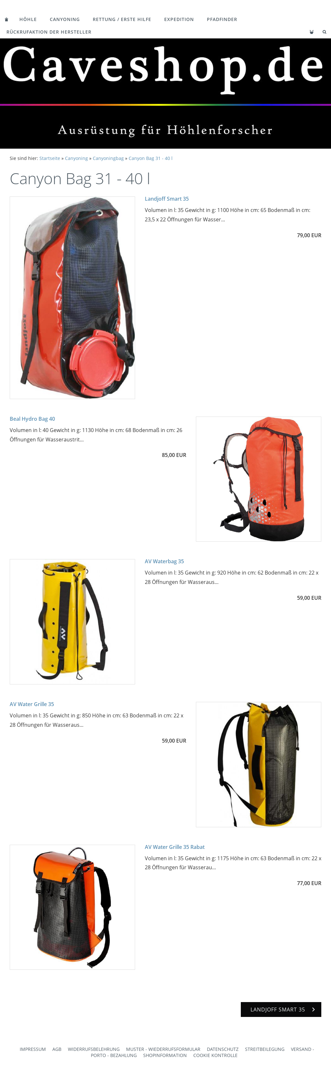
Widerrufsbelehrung (94, 1049)
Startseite (49, 158)
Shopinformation (165, 1055)
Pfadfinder (222, 19)
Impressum (33, 1049)
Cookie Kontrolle (215, 1055)
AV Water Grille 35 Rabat (175, 847)
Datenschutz (223, 1049)
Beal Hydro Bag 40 (32, 418)
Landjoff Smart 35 (167, 198)
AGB (56, 1049)
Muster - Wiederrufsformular (163, 1049)
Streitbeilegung (264, 1049)
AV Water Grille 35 (32, 704)
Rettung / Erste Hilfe (122, 19)
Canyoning (65, 19)
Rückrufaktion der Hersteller (48, 32)
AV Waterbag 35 (164, 561)
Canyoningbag (108, 158)
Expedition (179, 19)
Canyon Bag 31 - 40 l (151, 158)
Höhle (28, 19)
